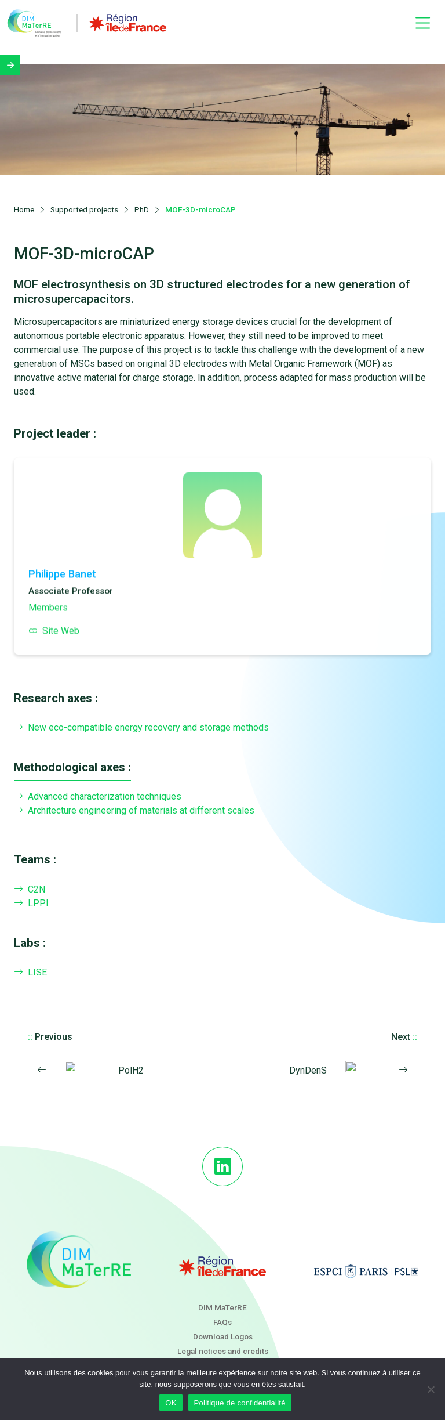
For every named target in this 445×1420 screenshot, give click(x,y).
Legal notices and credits (222, 1335)
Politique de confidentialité (240, 1403)
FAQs (222, 1305)
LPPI (31, 887)
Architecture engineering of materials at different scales (134, 795)
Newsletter (222, 1349)
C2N (29, 873)
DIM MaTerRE (222, 1291)
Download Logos (223, 1320)
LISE (30, 956)
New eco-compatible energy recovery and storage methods (141, 711)
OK (170, 1403)
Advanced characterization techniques (97, 781)
